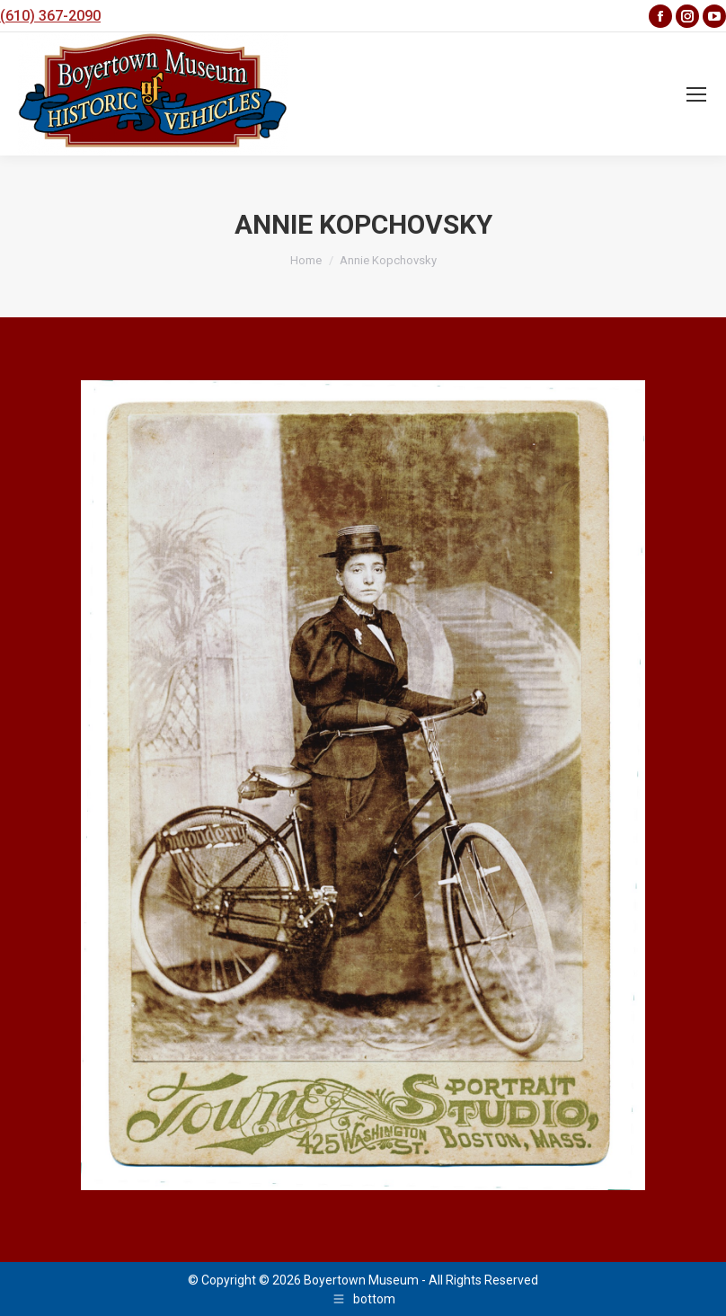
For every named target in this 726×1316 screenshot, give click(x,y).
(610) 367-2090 (50, 15)
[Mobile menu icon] (696, 94)
